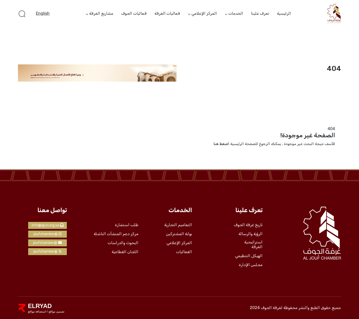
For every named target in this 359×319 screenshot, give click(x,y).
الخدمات (235, 14)
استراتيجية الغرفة (253, 244)
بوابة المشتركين (179, 234)
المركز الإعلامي (204, 14)
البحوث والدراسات (123, 243)
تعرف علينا (260, 13)
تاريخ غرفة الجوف (248, 225)
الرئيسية (284, 13)
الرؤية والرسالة (251, 234)
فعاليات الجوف (134, 13)
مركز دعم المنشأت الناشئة (116, 234)
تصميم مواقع (56, 311)
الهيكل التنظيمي (249, 256)
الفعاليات (184, 252)
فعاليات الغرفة (167, 13)
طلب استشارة (126, 225)
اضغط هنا (221, 144)
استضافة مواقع (37, 311)
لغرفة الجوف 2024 (266, 307)
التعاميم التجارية (178, 225)
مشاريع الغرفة (101, 14)
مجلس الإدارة (251, 265)
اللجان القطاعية (125, 252)
